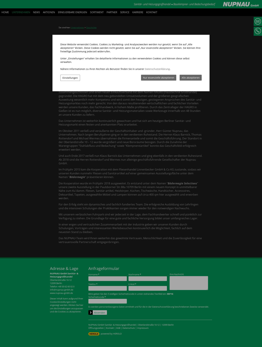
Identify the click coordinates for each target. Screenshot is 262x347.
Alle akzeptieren (191, 77)
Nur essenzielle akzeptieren (158, 77)
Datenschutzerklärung (157, 69)
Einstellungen (70, 77)
